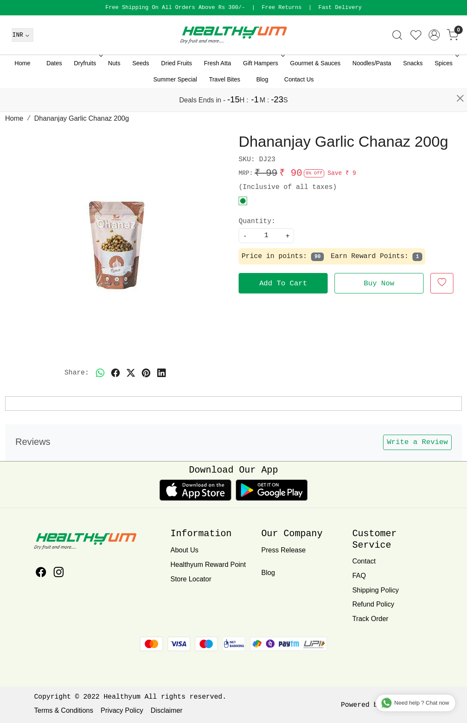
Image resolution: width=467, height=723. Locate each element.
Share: (76, 373)
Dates (54, 86)
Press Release (283, 550)
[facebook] (115, 373)
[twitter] (130, 373)
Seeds (140, 86)
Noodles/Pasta (371, 86)
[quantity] (266, 235)
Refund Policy (373, 604)
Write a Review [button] (417, 442)
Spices (446, 86)
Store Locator (190, 579)
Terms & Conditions (63, 710)
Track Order (370, 618)
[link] (397, 58)
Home (22, 86)
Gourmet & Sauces (315, 86)
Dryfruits (87, 86)
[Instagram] (59, 573)
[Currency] (22, 58)
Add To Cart (283, 283)
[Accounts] (434, 58)
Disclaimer (167, 710)
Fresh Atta (217, 86)
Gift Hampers (263, 86)
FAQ (359, 575)
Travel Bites (224, 102)
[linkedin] (161, 373)
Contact (364, 561)
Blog (262, 102)
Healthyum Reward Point (208, 564)
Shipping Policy (375, 590)
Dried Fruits (176, 86)
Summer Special (175, 102)
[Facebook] (41, 573)
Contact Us (299, 102)
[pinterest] (146, 373)
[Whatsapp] (100, 373)
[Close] (460, 11)
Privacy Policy (122, 710)
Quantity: (257, 221)
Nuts (114, 86)
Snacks (413, 86)
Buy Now (379, 283)
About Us (184, 550)
